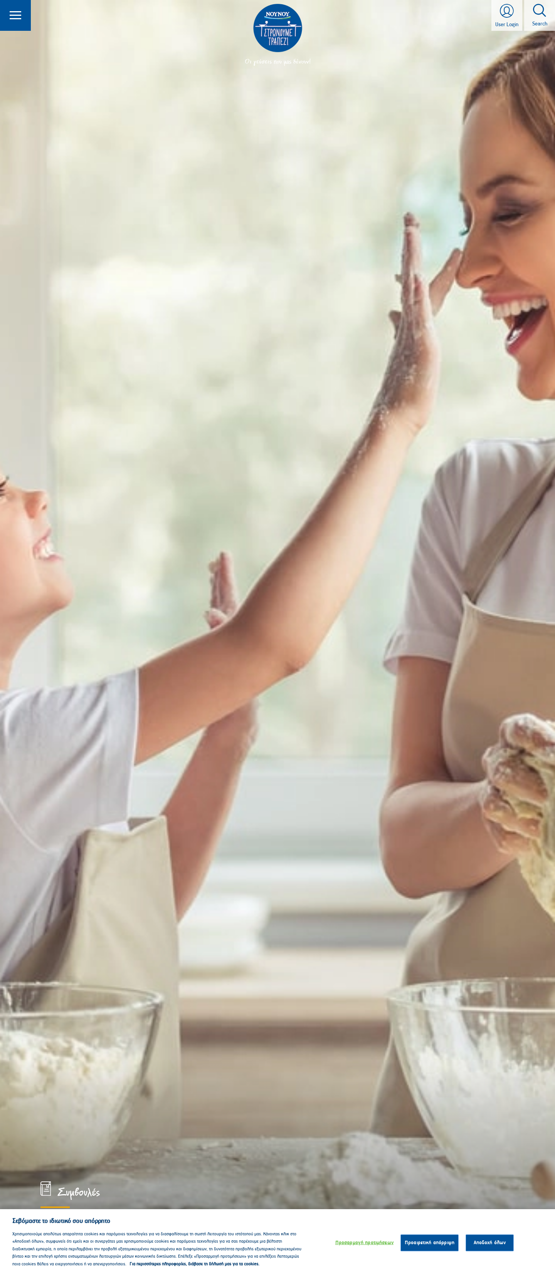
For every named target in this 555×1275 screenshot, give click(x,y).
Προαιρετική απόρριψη (429, 1245)
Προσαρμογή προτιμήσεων (364, 1245)
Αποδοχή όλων (490, 1245)
